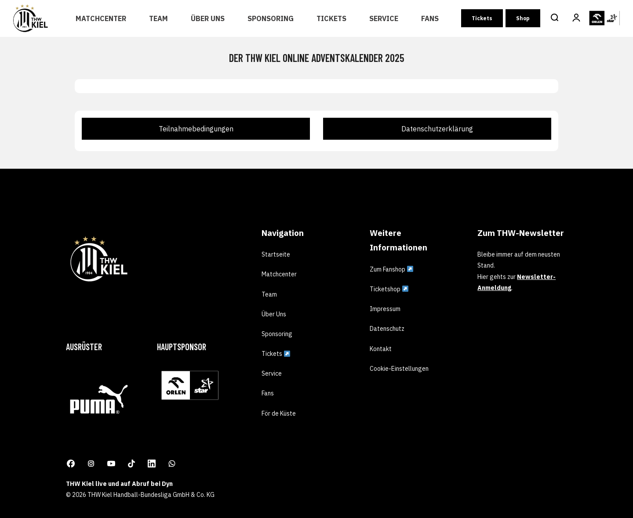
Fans (430, 18)
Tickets (331, 18)
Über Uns (208, 18)
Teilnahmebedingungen (196, 128)
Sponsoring (270, 18)
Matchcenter (101, 18)
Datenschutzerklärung (437, 128)
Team (158, 18)
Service (383, 18)
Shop (523, 18)
